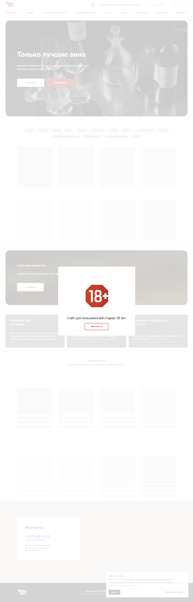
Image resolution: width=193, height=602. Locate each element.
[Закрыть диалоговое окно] (189, 4)
